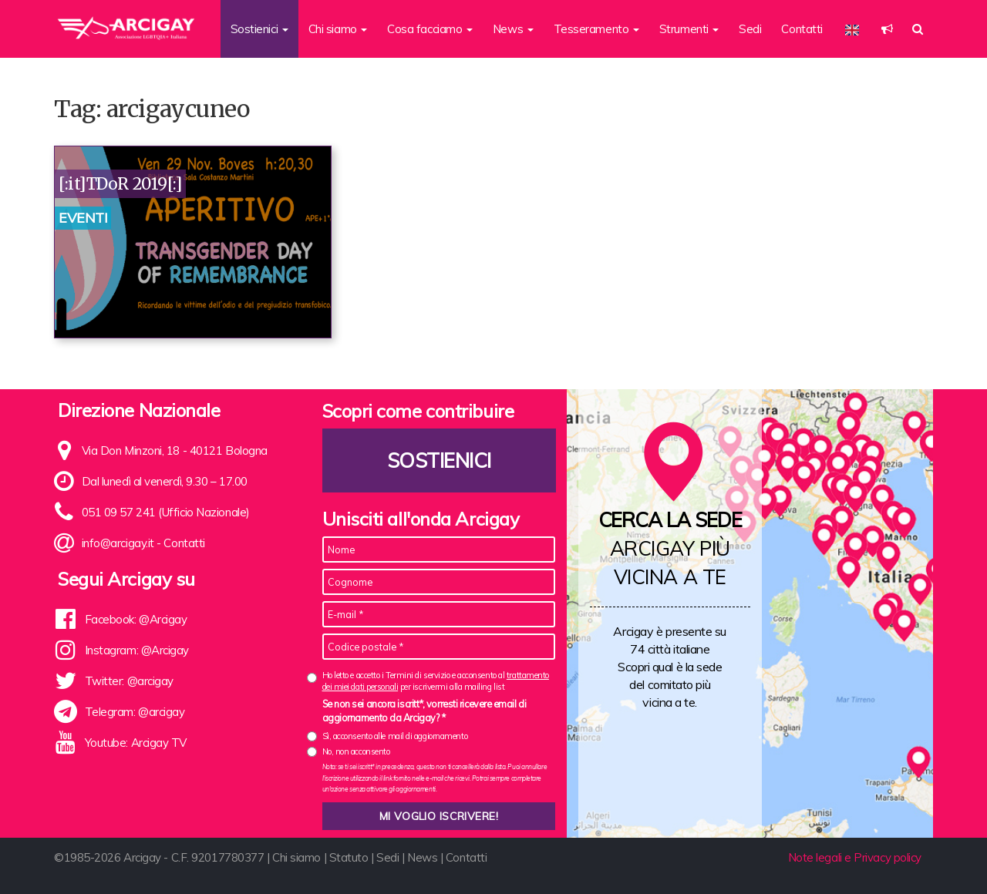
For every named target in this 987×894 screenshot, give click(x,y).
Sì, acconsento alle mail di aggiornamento (395, 736)
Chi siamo (296, 857)
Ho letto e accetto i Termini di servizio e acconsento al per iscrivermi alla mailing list (435, 681)
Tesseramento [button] (596, 29)
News (422, 857)
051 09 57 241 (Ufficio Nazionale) (166, 512)
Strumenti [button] (689, 29)
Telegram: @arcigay (135, 711)
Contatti (801, 29)
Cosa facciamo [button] (430, 29)
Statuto (349, 857)
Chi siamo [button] (338, 29)
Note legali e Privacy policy (854, 857)
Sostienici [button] (259, 29)
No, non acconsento (356, 751)
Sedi (750, 29)
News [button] (513, 29)
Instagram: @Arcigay (137, 650)
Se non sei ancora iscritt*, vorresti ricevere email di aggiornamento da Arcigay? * (424, 710)
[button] (887, 29)
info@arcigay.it (118, 543)
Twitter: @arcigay (129, 681)
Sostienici (438, 460)
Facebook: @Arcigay (136, 619)
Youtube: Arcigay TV (136, 742)
